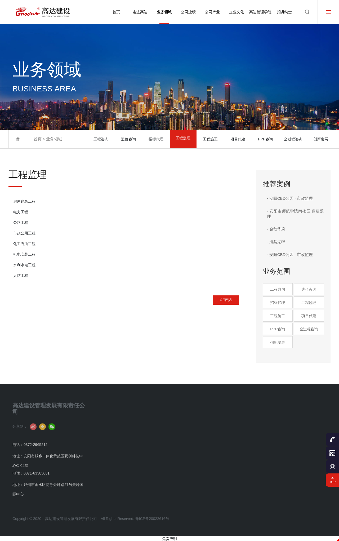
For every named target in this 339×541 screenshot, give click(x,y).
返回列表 (218, 302)
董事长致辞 (108, 429)
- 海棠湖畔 (276, 242)
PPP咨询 (265, 139)
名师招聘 (273, 463)
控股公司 (206, 429)
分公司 (204, 421)
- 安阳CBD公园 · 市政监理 (290, 198)
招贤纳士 (284, 12)
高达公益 (240, 446)
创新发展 (320, 139)
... (134, 471)
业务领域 (162, 17)
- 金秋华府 (276, 229)
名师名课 (273, 454)
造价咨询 (128, 139)
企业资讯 (106, 463)
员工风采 (240, 438)
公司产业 (211, 12)
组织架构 (106, 438)
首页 (114, 12)
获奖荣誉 (106, 454)
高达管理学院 (260, 12)
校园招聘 (306, 438)
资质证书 (106, 446)
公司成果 (173, 429)
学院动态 (273, 446)
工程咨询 (100, 139)
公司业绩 (187, 12)
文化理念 (240, 421)
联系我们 (106, 471)
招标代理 (155, 139)
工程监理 (183, 139)
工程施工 (210, 139)
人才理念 (306, 421)
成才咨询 (273, 471)
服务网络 (206, 438)
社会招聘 (306, 429)
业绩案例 (173, 421)
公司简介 (106, 421)
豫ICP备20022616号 (152, 527)
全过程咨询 (293, 139)
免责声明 (169, 538)
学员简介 (273, 421)
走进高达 (138, 12)
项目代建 (238, 139)
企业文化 (235, 12)
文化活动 (240, 429)
